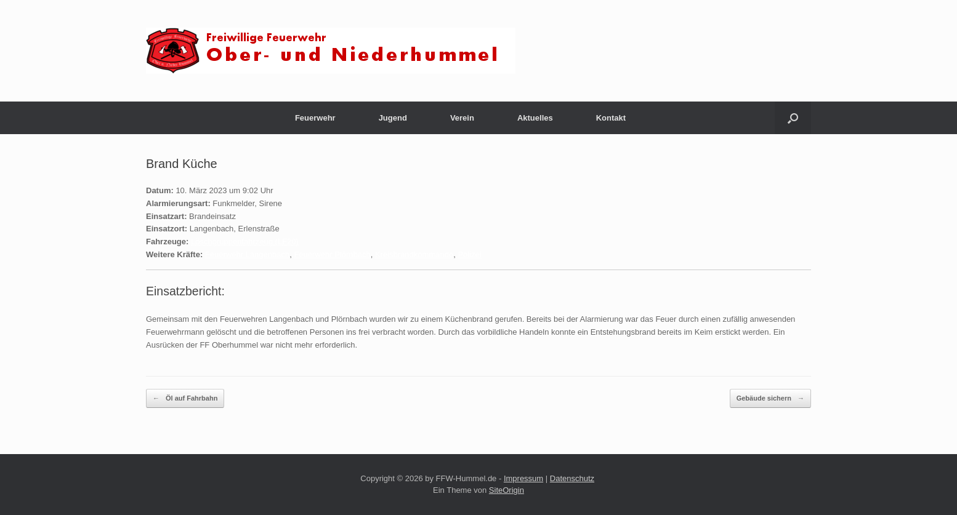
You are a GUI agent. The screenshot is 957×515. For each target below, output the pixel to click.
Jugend (393, 117)
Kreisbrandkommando (414, 254)
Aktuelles (535, 117)
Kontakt (611, 117)
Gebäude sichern (770, 398)
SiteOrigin (506, 490)
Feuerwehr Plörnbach (332, 254)
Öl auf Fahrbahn (185, 398)
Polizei (469, 254)
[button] (793, 118)
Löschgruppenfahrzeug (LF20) (245, 241)
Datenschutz (572, 478)
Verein (462, 117)
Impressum (523, 478)
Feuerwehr (315, 117)
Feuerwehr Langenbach (247, 254)
